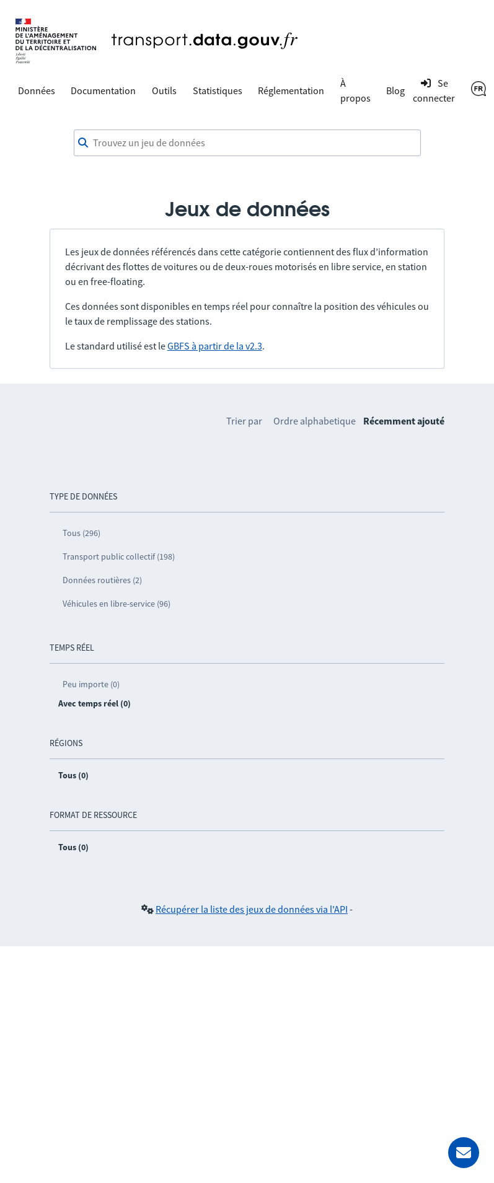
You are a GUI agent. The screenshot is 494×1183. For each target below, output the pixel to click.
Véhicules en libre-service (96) (116, 603)
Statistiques (217, 90)
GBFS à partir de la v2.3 (214, 346)
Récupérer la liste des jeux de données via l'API (252, 909)
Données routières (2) (102, 580)
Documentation (103, 90)
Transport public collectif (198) (119, 556)
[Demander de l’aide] (463, 1152)
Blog (395, 90)
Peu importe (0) (91, 684)
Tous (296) (81, 533)
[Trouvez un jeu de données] (247, 143)
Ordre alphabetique (314, 421)
